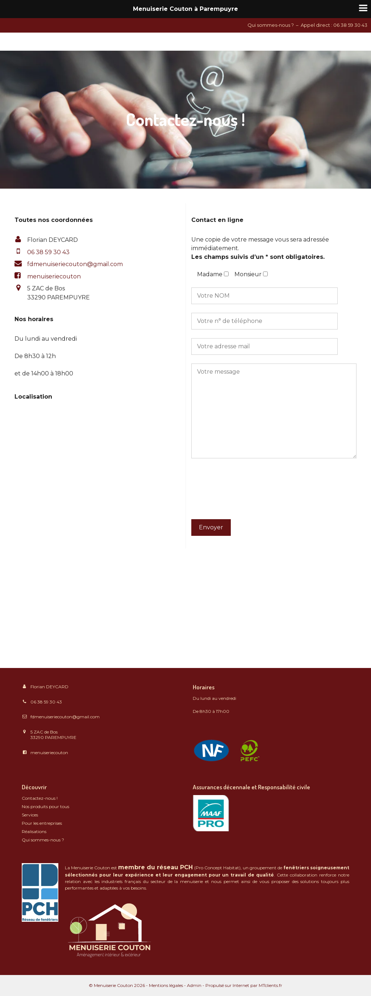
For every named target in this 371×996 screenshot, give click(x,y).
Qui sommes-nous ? (270, 25)
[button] (75, 264)
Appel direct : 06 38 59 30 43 (334, 25)
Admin (194, 985)
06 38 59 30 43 (46, 702)
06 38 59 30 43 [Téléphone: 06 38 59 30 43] (48, 252)
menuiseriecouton (54, 276)
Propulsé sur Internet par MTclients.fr (243, 985)
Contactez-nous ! (40, 798)
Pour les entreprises (42, 823)
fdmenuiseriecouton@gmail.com (75, 264)
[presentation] (221, 493)
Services (30, 815)
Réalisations (34, 831)
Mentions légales (166, 985)
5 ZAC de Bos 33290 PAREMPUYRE (53, 734)
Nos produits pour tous (45, 806)
